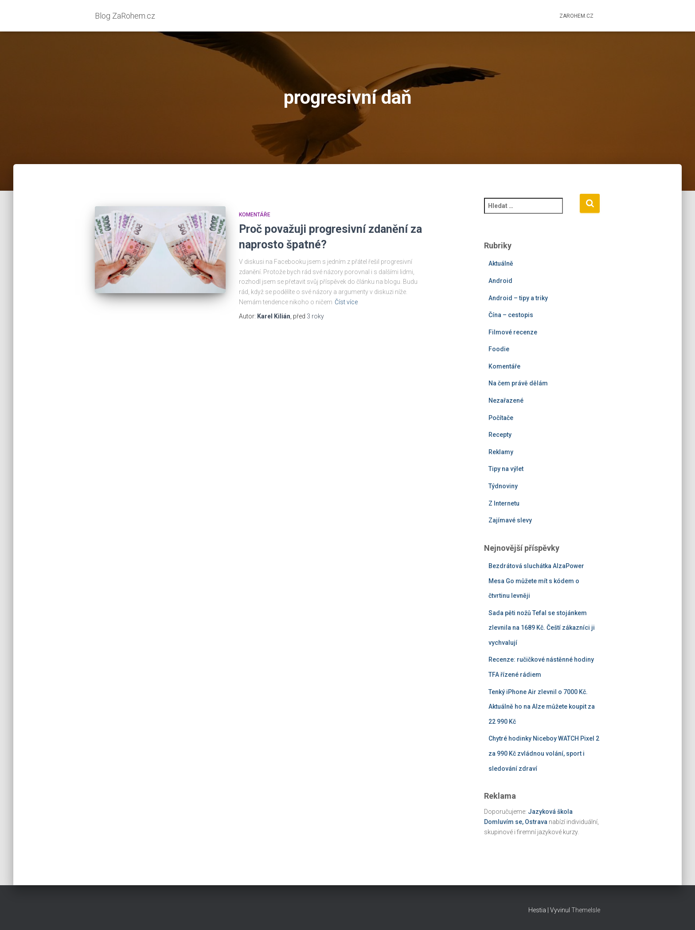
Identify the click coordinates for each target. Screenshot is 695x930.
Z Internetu (503, 503)
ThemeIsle (585, 910)
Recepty (499, 434)
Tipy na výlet (505, 468)
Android (500, 280)
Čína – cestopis (510, 314)
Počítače (500, 417)
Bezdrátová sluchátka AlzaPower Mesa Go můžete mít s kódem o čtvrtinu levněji (536, 580)
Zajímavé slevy (510, 520)
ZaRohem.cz (576, 16)
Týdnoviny (503, 486)
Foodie (498, 349)
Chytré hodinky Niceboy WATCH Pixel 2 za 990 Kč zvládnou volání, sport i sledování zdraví (543, 753)
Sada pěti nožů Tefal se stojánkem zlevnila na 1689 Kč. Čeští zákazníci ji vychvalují (541, 627)
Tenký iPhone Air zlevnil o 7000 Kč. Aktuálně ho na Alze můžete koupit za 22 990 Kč (541, 706)
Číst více (346, 302)
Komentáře (254, 215)
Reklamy (500, 451)
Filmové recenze (512, 332)
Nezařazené (505, 400)
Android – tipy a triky (518, 298)
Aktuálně (500, 263)
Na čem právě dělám (518, 383)
